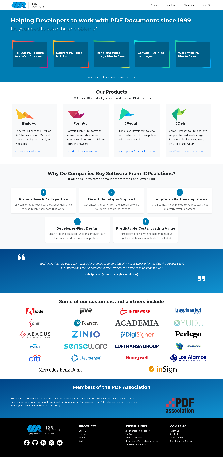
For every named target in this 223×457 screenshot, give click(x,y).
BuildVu (82, 430)
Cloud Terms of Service (181, 441)
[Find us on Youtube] (59, 443)
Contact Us (205, 5)
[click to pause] (111, 281)
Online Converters (133, 437)
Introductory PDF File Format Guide (142, 441)
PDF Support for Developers (136, 152)
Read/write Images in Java (186, 152)
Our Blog (129, 434)
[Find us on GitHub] (35, 443)
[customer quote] (81, 285)
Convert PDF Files (27, 152)
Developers (172, 5)
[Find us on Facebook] (26, 443)
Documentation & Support (137, 430)
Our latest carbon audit (136, 444)
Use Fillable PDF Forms (82, 152)
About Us (189, 5)
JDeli (81, 441)
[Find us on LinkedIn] (43, 443)
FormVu (83, 434)
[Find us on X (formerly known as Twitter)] (51, 443)
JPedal (82, 437)
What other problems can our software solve (111, 77)
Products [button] (155, 5)
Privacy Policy (176, 437)
